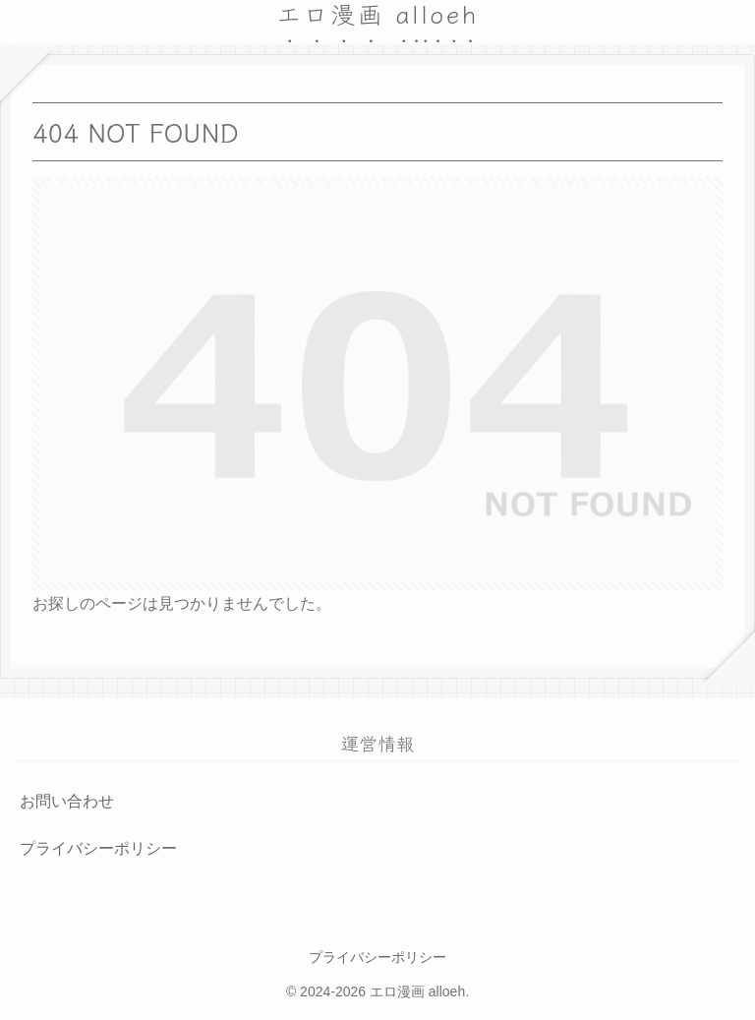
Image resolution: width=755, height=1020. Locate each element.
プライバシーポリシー (98, 848)
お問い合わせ (67, 801)
